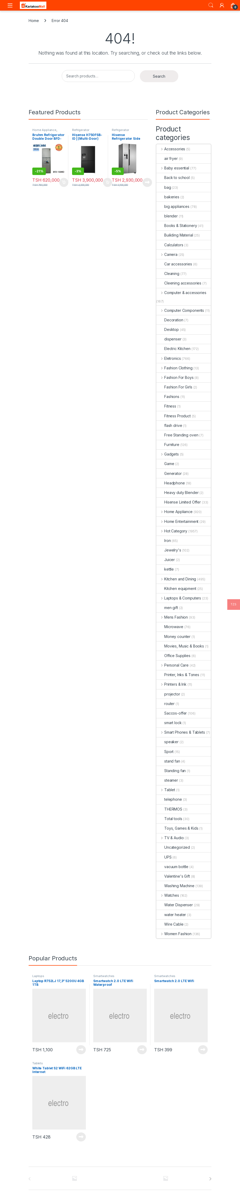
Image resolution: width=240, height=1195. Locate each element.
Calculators (169, 245)
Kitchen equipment (176, 588)
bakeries (167, 197)
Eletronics (168, 358)
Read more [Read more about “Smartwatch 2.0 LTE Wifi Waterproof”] (142, 1049)
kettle (165, 569)
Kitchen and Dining (176, 579)
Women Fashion (174, 933)
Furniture (167, 444)
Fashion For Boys (175, 377)
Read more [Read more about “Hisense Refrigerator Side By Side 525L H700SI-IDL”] (147, 182)
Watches (167, 895)
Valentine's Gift (173, 876)
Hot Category (171, 531)
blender (167, 216)
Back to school (173, 177)
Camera (166, 254)
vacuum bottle (172, 866)
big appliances (172, 206)
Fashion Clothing (174, 368)
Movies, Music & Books (180, 646)
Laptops (38, 976)
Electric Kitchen (173, 348)
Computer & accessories (181, 292)
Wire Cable (170, 924)
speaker (167, 741)
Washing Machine (175, 885)
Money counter (173, 636)
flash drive (169, 425)
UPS (164, 857)
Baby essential (172, 168)
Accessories (170, 149)
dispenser (168, 339)
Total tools (169, 818)
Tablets (37, 1063)
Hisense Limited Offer (178, 502)
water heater (171, 914)
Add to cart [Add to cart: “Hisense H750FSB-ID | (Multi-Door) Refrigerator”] (107, 182)
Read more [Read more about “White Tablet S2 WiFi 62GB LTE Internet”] (81, 1136)
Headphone (170, 483)
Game (165, 463)
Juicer (165, 559)
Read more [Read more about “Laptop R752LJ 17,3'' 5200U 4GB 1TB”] (81, 1049)
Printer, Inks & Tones (177, 674)
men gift (167, 607)
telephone (169, 799)
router (165, 703)
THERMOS (169, 809)
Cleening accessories (178, 283)
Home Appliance (44, 130)
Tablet (165, 789)
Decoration (169, 320)
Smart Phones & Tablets (180, 732)
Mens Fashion (172, 617)
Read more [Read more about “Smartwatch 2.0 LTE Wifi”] (203, 1049)
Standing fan (171, 770)
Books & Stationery (176, 225)
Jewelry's (168, 550)
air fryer (167, 158)
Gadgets (167, 454)
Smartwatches (103, 976)
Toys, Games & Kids (177, 828)
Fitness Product (173, 416)
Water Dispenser (174, 905)
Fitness (166, 406)
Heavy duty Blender (177, 492)
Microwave (169, 626)
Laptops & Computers (178, 598)
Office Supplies (173, 655)
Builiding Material (174, 235)
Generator (169, 473)
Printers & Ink (171, 684)
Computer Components (180, 310)
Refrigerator (80, 130)
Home (34, 20)
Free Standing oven (177, 435)
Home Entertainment (177, 521)
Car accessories (174, 264)
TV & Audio (170, 837)
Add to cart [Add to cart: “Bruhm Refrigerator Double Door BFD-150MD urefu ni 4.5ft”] (63, 182)
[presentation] (210, 1179)
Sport (165, 751)
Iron (163, 540)
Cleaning (167, 273)
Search (211, 5)
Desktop (167, 329)
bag (163, 187)
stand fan (168, 761)
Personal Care (172, 665)
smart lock (169, 722)
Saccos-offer (171, 713)
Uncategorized (173, 847)
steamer (167, 780)
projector (168, 694)
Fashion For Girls (174, 387)
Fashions (167, 396)
